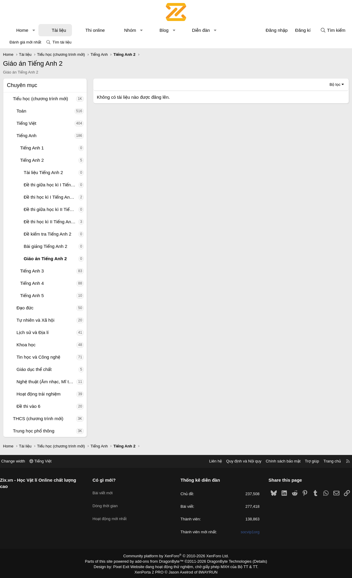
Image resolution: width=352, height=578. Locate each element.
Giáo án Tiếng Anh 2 (45, 258)
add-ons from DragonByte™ (160, 561)
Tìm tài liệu (61, 42)
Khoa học (26, 344)
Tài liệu (59, 30)
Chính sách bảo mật (278, 461)
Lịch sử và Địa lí (32, 332)
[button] (33, 30)
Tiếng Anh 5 (32, 295)
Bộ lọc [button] (335, 84)
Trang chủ (327, 461)
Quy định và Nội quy (239, 461)
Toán (21, 110)
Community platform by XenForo (176, 556)
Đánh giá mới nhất (25, 42)
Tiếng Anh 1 (32, 147)
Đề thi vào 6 (28, 406)
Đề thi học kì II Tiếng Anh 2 (50, 221)
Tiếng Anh (26, 135)
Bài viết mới (105, 490)
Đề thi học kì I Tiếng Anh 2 (50, 197)
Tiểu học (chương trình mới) (40, 98)
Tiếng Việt (26, 123)
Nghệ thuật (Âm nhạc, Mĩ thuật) (46, 381)
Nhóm (130, 30)
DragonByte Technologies (225, 561)
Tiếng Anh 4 (32, 283)
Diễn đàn (201, 30)
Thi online (95, 30)
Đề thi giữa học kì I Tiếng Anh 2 (51, 184)
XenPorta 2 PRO (151, 571)
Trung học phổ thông (33, 430)
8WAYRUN (205, 571)
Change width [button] (18, 461)
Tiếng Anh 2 (32, 160)
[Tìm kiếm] (333, 30)
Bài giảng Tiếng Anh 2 (45, 246)
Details (253, 561)
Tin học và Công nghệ (38, 357)
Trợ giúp (307, 461)
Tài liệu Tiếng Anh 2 (43, 172)
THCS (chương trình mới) (38, 418)
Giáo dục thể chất (34, 369)
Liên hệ (210, 461)
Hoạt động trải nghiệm (38, 393)
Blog (164, 30)
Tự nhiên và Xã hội (35, 320)
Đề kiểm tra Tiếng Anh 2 (47, 233)
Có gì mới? (106, 480)
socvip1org (247, 532)
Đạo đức (25, 307)
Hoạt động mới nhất (112, 512)
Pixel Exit (125, 566)
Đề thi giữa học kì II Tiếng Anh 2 (51, 209)
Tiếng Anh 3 (32, 270)
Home (22, 30)
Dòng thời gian (107, 501)
